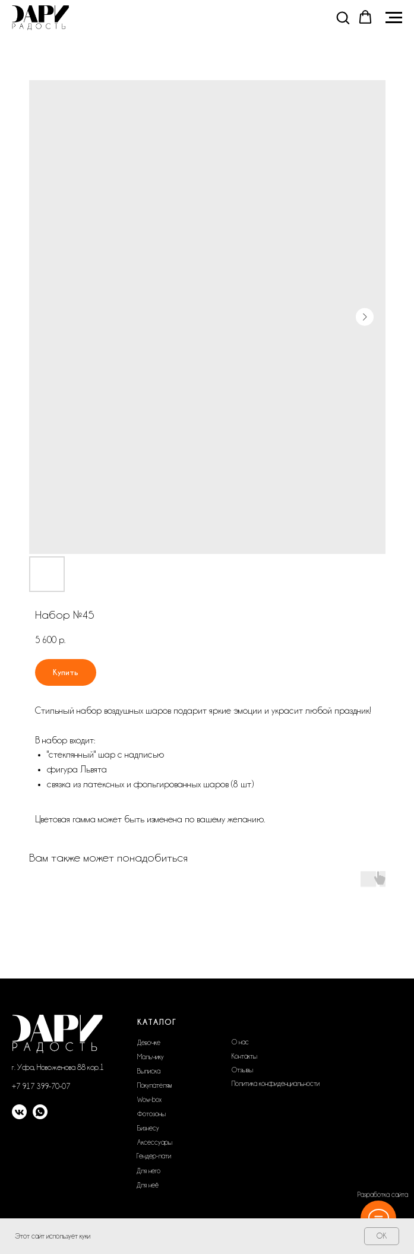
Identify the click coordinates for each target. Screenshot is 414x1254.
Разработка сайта (383, 1194)
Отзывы (242, 1070)
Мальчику (150, 1056)
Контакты (244, 1056)
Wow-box (149, 1099)
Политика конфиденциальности (276, 1083)
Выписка (148, 1071)
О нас (240, 1042)
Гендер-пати (154, 1156)
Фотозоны (151, 1113)
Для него (148, 1170)
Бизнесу (148, 1128)
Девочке (148, 1042)
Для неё (148, 1185)
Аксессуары (154, 1142)
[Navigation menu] (393, 18)
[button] (343, 17)
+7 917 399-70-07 (41, 1086)
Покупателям (154, 1085)
